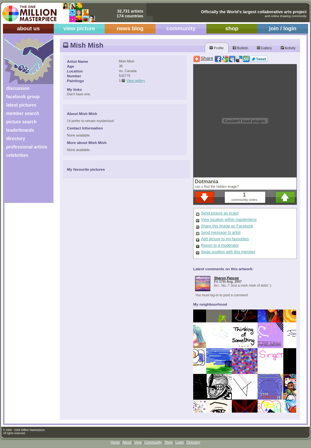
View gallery (136, 80)
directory (15, 138)
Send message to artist (220, 232)
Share (207, 58)
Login (179, 442)
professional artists (26, 146)
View (138, 442)
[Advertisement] (25, 183)
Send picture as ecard (220, 213)
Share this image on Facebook (227, 226)
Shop (169, 442)
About (126, 442)
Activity (288, 48)
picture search (21, 121)
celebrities (17, 155)
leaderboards (20, 130)
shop (232, 28)
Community (153, 442)
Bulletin (240, 48)
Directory (194, 442)
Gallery (264, 48)
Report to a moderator (220, 245)
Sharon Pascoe (226, 278)
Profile (216, 48)
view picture (79, 28)
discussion (17, 88)
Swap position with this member (228, 252)
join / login (282, 28)
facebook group (23, 96)
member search (22, 113)
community (181, 28)
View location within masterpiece (229, 219)
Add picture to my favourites (225, 239)
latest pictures (21, 105)
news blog (130, 28)
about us (28, 28)
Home (115, 442)
